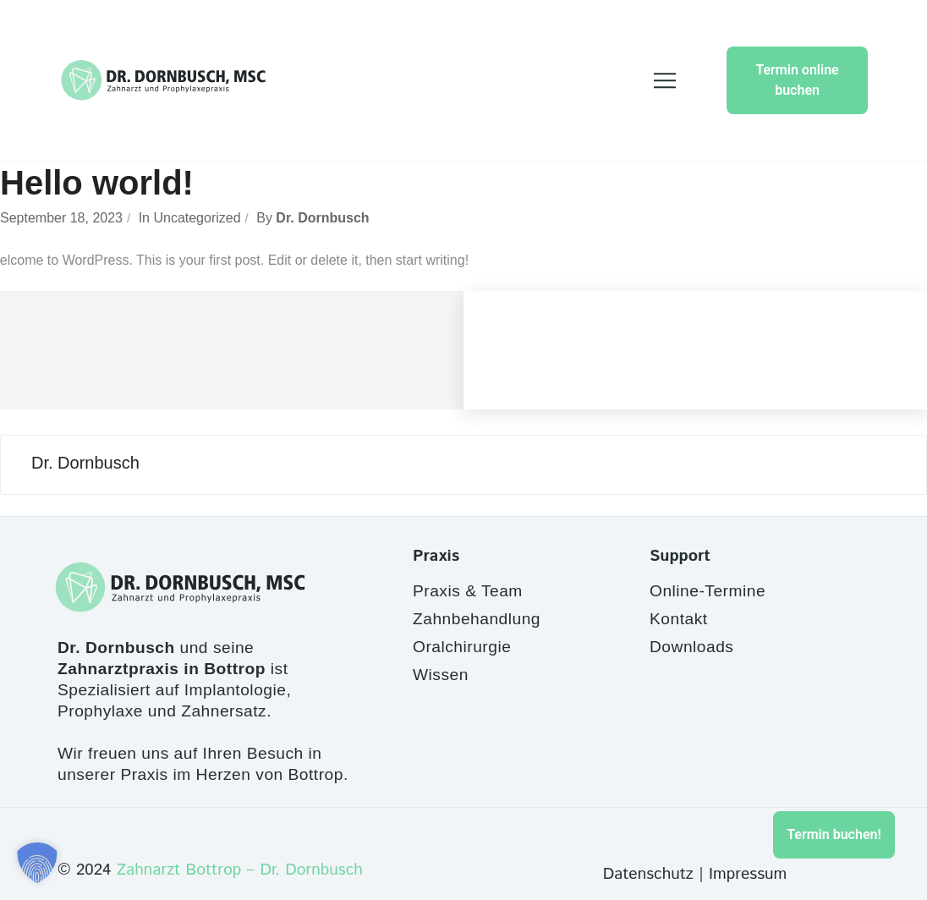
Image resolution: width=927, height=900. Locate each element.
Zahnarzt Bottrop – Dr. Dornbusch (240, 870)
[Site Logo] (163, 80)
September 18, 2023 (61, 218)
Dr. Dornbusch (322, 218)
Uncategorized (196, 218)
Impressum (748, 874)
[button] (37, 863)
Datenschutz (648, 874)
